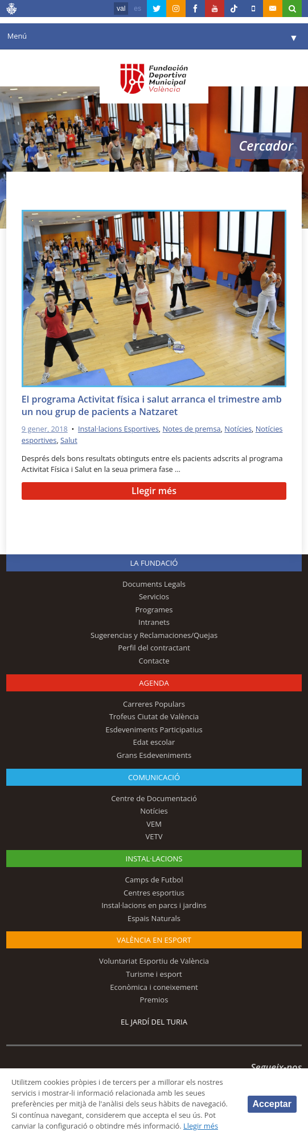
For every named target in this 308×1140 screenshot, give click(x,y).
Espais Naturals (154, 918)
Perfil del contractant (154, 647)
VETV (154, 836)
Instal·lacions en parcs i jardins (154, 905)
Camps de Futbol (154, 879)
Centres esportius (154, 893)
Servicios (154, 596)
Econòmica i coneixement (154, 987)
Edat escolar (154, 742)
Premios (154, 999)
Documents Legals (154, 584)
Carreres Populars (154, 704)
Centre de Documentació (154, 798)
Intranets (154, 622)
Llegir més (154, 490)
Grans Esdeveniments (154, 755)
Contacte (153, 661)
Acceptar (272, 1104)
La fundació (154, 563)
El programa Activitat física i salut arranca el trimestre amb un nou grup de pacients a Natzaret (152, 405)
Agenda (154, 683)
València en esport (154, 940)
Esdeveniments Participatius (153, 729)
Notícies (238, 429)
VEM (154, 824)
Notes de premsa (191, 429)
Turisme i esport (154, 974)
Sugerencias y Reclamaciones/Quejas (154, 635)
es (137, 9)
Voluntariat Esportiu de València (154, 961)
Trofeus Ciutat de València (154, 716)
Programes (154, 609)
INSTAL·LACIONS (154, 858)
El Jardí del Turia (154, 1022)
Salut (68, 440)
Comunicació (154, 777)
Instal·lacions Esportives (118, 429)
